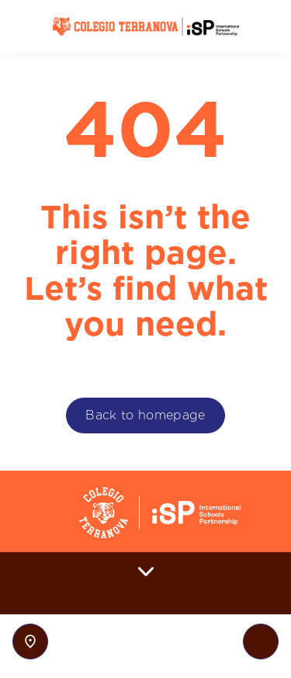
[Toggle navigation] (261, 641)
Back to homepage (145, 415)
